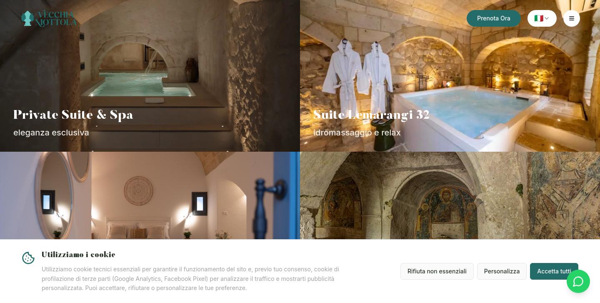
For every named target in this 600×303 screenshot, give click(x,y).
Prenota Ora (493, 18)
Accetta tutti (554, 271)
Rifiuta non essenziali (437, 271)
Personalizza (502, 271)
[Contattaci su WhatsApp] (578, 281)
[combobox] (542, 18)
